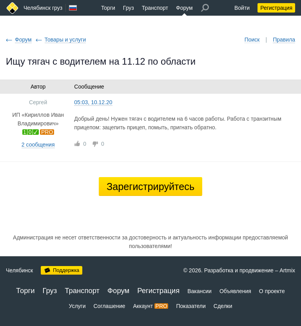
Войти (242, 8)
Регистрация (276, 8)
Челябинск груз (43, 8)
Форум (184, 8)
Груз (128, 8)
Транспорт (155, 8)
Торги (108, 8)
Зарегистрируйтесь (150, 186)
